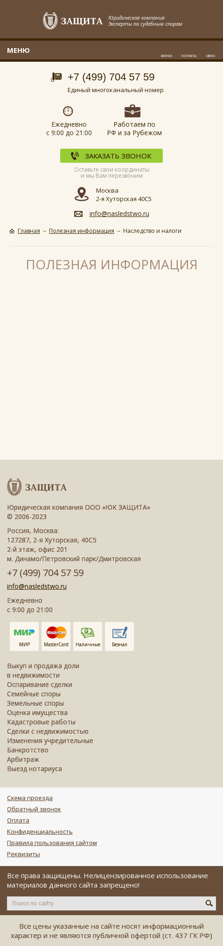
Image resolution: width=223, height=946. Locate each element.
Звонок (166, 56)
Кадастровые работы (41, 721)
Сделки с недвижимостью (48, 731)
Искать (209, 903)
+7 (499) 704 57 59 (111, 77)
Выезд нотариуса (34, 768)
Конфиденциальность (40, 831)
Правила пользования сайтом (52, 842)
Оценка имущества (37, 712)
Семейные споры (34, 693)
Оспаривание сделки (39, 684)
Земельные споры (35, 703)
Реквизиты (23, 854)
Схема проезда (30, 798)
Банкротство (28, 749)
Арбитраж (23, 759)
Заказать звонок (118, 155)
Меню (210, 56)
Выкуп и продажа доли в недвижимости (43, 670)
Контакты (188, 56)
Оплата (18, 820)
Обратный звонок (34, 809)
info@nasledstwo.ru (119, 213)
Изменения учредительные (50, 740)
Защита (73, 21)
